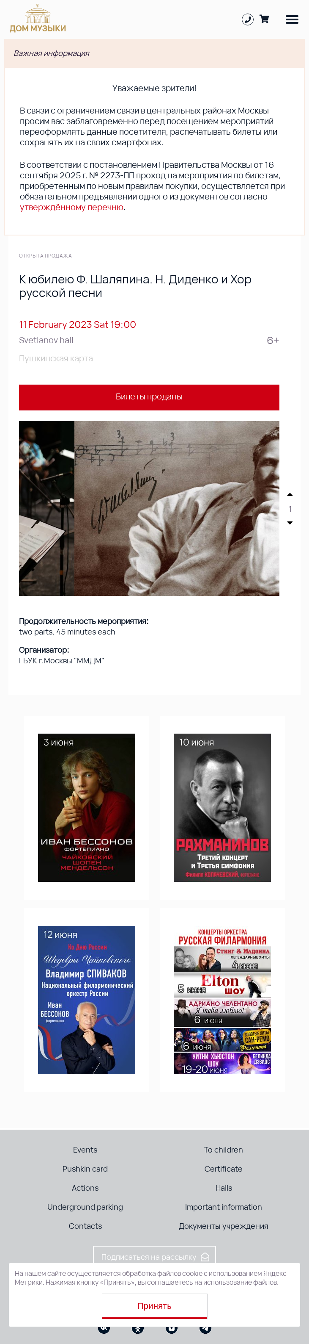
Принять (154, 1306)
